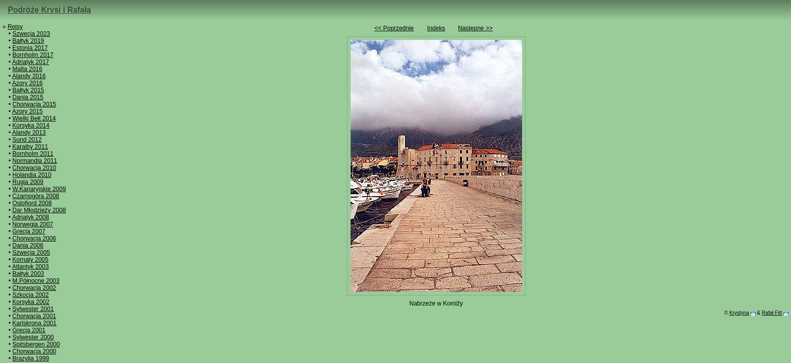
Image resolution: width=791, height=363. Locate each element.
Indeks (436, 28)
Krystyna (739, 313)
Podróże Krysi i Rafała (49, 10)
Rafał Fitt (772, 313)
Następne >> (475, 28)
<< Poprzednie (394, 28)
